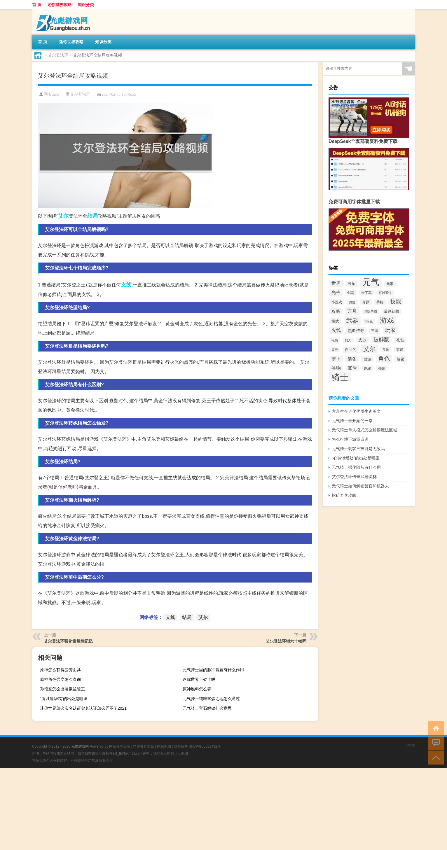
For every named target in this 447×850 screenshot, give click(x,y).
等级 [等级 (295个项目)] (334, 349)
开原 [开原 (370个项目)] (365, 302)
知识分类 (86, 4)
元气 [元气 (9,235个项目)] (370, 282)
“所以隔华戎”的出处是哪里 (64, 698)
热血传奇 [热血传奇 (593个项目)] (356, 330)
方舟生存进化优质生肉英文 (356, 411)
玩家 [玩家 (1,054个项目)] (390, 330)
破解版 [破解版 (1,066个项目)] (381, 339)
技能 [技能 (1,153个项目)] (395, 302)
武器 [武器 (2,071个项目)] (352, 320)
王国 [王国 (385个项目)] (374, 331)
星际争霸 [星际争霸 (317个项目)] (370, 311)
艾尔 (63, 216)
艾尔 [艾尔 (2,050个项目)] (369, 348)
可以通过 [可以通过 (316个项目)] (385, 293)
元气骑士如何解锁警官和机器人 (360, 486)
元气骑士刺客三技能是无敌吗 (358, 448)
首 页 (36, 4)
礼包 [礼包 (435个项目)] (400, 340)
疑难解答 (181, 746)
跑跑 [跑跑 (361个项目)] (367, 368)
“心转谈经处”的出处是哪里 (355, 458)
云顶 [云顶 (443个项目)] (351, 283)
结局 (92, 216)
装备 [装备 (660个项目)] (352, 358)
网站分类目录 (119, 746)
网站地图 (164, 746)
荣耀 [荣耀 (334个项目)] (399, 349)
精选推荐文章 (143, 746)
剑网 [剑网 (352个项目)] (350, 293)
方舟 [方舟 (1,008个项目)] (352, 311)
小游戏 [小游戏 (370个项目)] (336, 302)
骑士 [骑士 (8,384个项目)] (339, 377)
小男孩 (409, 746)
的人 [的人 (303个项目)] (348, 340)
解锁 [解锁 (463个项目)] (400, 359)
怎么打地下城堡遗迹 (350, 439)
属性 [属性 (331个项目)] (352, 302)
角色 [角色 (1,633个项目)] (384, 358)
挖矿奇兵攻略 (344, 495)
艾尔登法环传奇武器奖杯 (354, 476)
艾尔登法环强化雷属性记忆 (68, 641)
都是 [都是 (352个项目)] (381, 368)
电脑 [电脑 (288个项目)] (334, 340)
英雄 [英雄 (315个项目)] (386, 349)
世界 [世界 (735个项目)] (336, 283)
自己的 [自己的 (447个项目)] (350, 349)
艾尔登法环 (58, 55)
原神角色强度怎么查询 (60, 679)
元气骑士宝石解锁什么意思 (207, 708)
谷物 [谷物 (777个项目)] (336, 367)
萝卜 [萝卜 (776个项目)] (336, 358)
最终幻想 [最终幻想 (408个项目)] (391, 311)
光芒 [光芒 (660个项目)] (335, 292)
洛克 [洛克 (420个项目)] (369, 321)
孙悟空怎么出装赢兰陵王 (62, 689)
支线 (126, 285)
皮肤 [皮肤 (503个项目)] (362, 340)
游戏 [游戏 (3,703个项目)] (387, 320)
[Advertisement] (175, 809)
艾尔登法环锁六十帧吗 (286, 641)
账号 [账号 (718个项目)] (352, 367)
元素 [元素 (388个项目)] (389, 284)
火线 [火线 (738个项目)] (336, 330)
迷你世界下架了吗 (199, 679)
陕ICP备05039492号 (205, 746)
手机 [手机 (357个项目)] (379, 302)
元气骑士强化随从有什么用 (356, 467)
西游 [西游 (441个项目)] (367, 359)
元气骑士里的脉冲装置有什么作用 (213, 669)
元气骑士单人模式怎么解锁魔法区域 (364, 430)
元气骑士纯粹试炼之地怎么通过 (211, 698)
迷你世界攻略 (59, 4)
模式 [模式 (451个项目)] (335, 321)
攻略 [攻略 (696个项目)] (335, 311)
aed (56, 94)
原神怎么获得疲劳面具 (60, 669)
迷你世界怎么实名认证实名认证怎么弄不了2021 (83, 708)
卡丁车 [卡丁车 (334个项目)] (366, 293)
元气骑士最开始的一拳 (352, 420)
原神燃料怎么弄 (197, 689)
